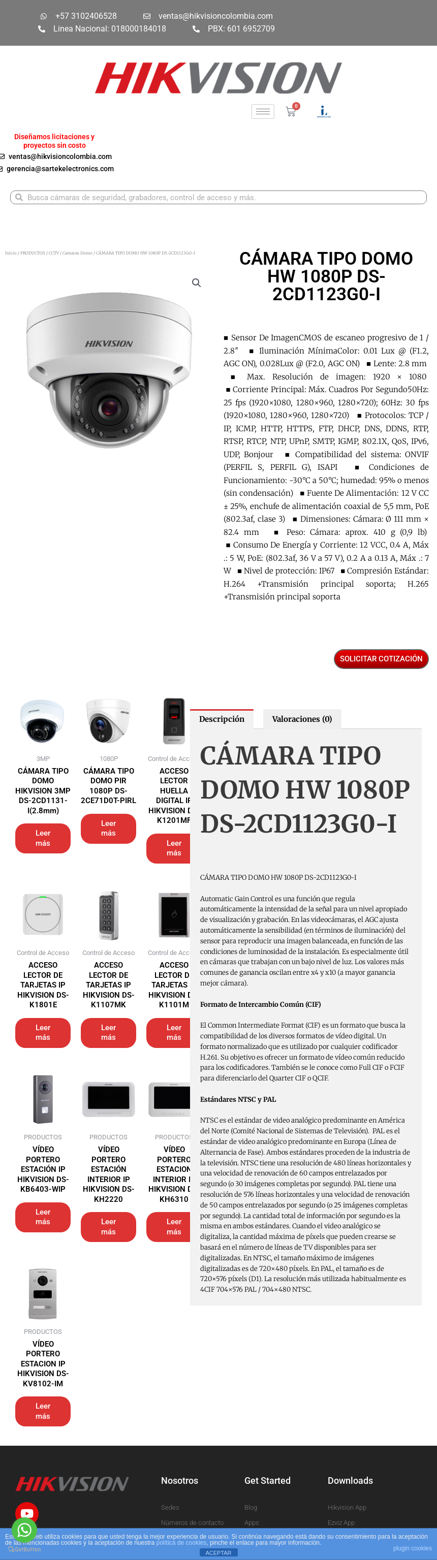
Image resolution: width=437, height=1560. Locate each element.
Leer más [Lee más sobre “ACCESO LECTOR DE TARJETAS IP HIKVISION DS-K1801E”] (43, 1032)
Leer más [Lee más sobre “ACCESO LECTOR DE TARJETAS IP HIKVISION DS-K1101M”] (174, 1032)
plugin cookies (412, 1548)
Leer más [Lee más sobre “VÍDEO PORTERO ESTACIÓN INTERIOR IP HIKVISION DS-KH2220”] (108, 1226)
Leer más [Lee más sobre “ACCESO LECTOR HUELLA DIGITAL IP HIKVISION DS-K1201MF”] (174, 848)
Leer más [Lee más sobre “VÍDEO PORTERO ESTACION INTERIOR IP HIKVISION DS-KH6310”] (174, 1226)
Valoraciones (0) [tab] (302, 719)
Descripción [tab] (221, 719)
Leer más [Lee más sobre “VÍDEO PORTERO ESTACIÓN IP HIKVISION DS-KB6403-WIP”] (43, 1217)
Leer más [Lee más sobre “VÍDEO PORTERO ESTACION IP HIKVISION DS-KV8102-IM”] (43, 1411)
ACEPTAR (218, 1553)
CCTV (54, 253)
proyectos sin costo (54, 145)
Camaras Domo (77, 253)
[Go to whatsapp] (24, 1530)
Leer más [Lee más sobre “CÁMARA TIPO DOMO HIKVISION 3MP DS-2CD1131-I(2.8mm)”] (43, 838)
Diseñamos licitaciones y (54, 137)
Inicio (11, 253)
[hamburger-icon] (263, 111)
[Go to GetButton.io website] (24, 1549)
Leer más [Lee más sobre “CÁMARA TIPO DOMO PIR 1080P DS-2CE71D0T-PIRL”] (108, 828)
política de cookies (182, 1542)
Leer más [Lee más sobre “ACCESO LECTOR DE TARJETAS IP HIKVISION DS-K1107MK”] (108, 1032)
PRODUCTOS (32, 253)
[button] (197, 283)
